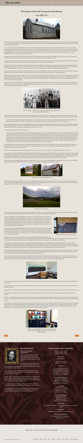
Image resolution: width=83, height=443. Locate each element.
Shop (45, 439)
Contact (78, 2)
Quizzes (53, 439)
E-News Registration (74, 439)
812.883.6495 (55, 430)
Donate (41, 439)
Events (49, 439)
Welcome (25, 2)
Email (67, 439)
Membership (35, 439)
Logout (62, 439)
